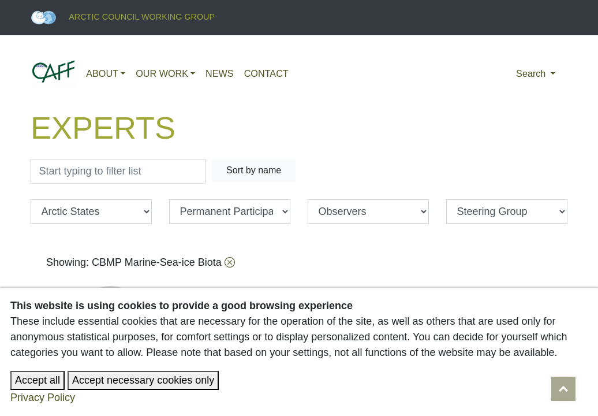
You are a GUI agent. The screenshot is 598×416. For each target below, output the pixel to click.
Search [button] (532, 73)
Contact (266, 73)
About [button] (102, 73)
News (219, 73)
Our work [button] (162, 73)
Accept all (37, 380)
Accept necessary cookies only (143, 380)
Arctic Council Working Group (123, 16)
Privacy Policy (42, 397)
